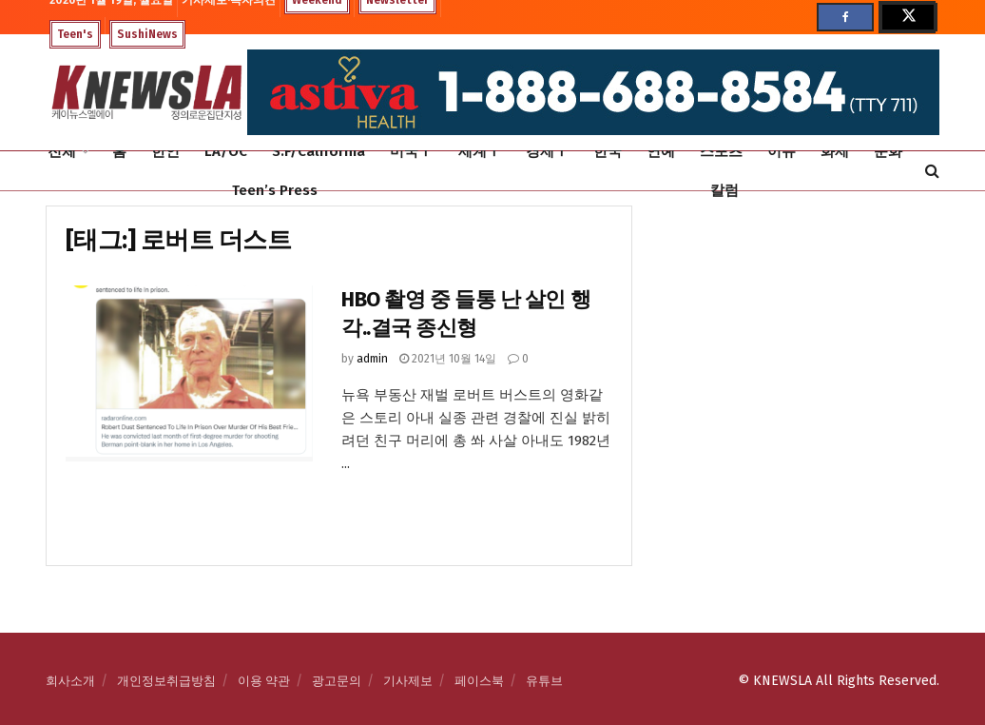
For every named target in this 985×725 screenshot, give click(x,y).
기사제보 (408, 681)
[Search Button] (932, 170)
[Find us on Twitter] (907, 17)
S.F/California (318, 151)
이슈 (781, 151)
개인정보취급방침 (166, 681)
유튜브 (544, 681)
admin (372, 358)
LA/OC (225, 151)
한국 (607, 151)
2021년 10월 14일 (447, 358)
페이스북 (479, 681)
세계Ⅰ (479, 151)
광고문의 (336, 681)
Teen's (75, 34)
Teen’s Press (275, 190)
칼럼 (724, 190)
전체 (62, 151)
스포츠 (721, 151)
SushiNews (147, 34)
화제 (835, 151)
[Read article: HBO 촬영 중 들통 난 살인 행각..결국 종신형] (189, 373)
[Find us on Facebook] (845, 17)
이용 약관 (264, 681)
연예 (661, 151)
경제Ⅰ (547, 151)
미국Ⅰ (411, 151)
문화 (888, 151)
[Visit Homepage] (146, 93)
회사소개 (70, 681)
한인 (165, 151)
